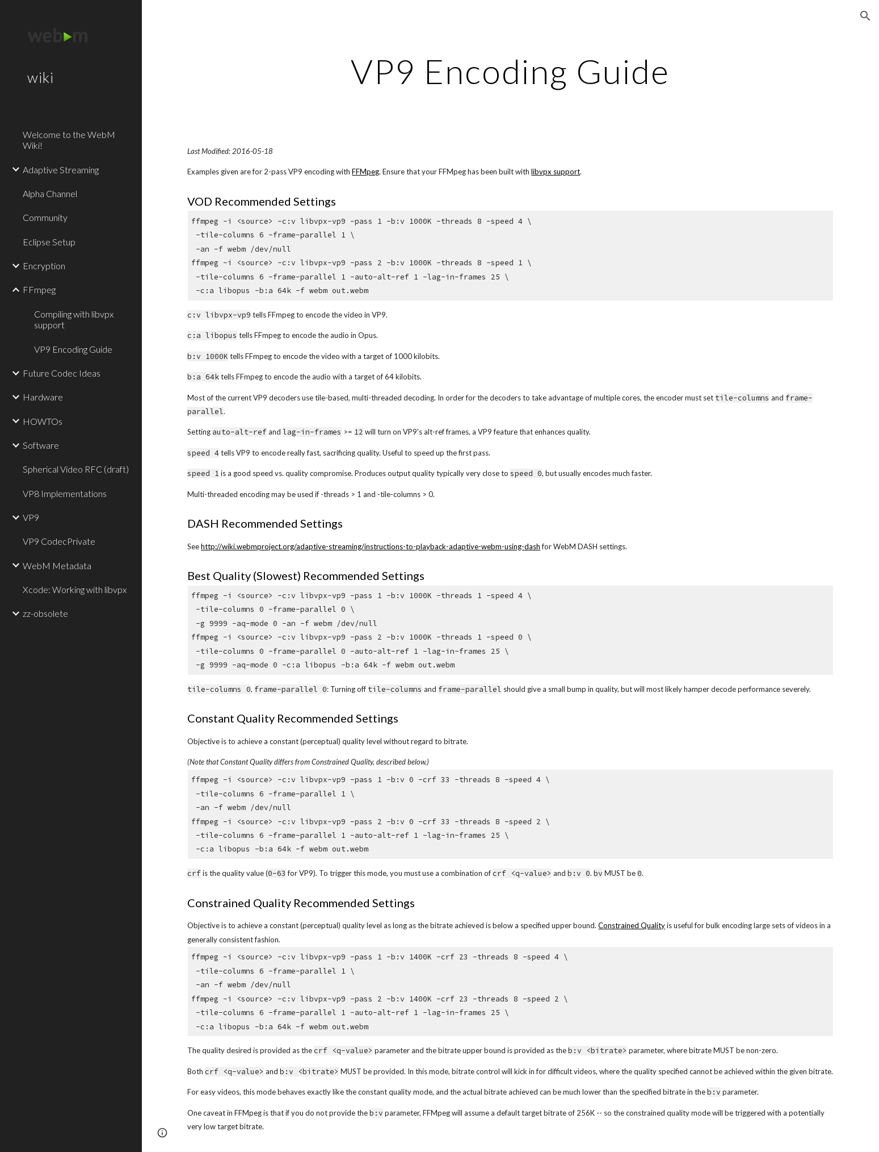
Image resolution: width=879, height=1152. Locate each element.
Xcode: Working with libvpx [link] (75, 589)
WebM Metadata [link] (57, 565)
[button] (865, 16)
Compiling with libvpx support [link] (73, 319)
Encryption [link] (44, 265)
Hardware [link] (43, 396)
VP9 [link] (31, 517)
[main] (510, 71)
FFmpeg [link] (39, 289)
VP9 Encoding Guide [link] (73, 349)
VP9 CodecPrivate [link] (59, 541)
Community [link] (45, 217)
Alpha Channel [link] (50, 193)
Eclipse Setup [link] (49, 241)
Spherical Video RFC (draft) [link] (76, 469)
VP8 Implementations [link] (65, 493)
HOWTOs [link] (42, 421)
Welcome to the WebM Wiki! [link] (69, 140)
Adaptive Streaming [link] (61, 169)
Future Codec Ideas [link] (61, 373)
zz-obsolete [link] (45, 613)
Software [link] (41, 445)
